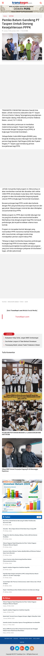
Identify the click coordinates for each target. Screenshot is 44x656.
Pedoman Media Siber (25, 638)
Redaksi (15, 638)
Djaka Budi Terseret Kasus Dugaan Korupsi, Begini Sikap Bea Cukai (22, 616)
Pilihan (6, 598)
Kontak (22, 642)
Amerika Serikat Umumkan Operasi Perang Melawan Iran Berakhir (21, 622)
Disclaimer (36, 638)
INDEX (39, 517)
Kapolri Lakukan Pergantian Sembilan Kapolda (16, 567)
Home (5, 16)
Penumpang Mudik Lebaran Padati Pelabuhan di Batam (22, 345)
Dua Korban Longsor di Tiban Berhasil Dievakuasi (20, 341)
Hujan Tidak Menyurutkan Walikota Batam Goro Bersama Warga (21, 590)
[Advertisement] (22, 87)
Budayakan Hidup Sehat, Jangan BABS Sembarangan (21, 338)
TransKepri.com (22, 317)
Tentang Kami (8, 638)
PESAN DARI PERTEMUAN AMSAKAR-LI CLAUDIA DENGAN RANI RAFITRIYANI (21, 433)
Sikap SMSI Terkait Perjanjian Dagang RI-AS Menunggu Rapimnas (20, 470)
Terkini (6, 517)
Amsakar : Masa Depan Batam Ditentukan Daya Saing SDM (19, 529)
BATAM (11, 16)
